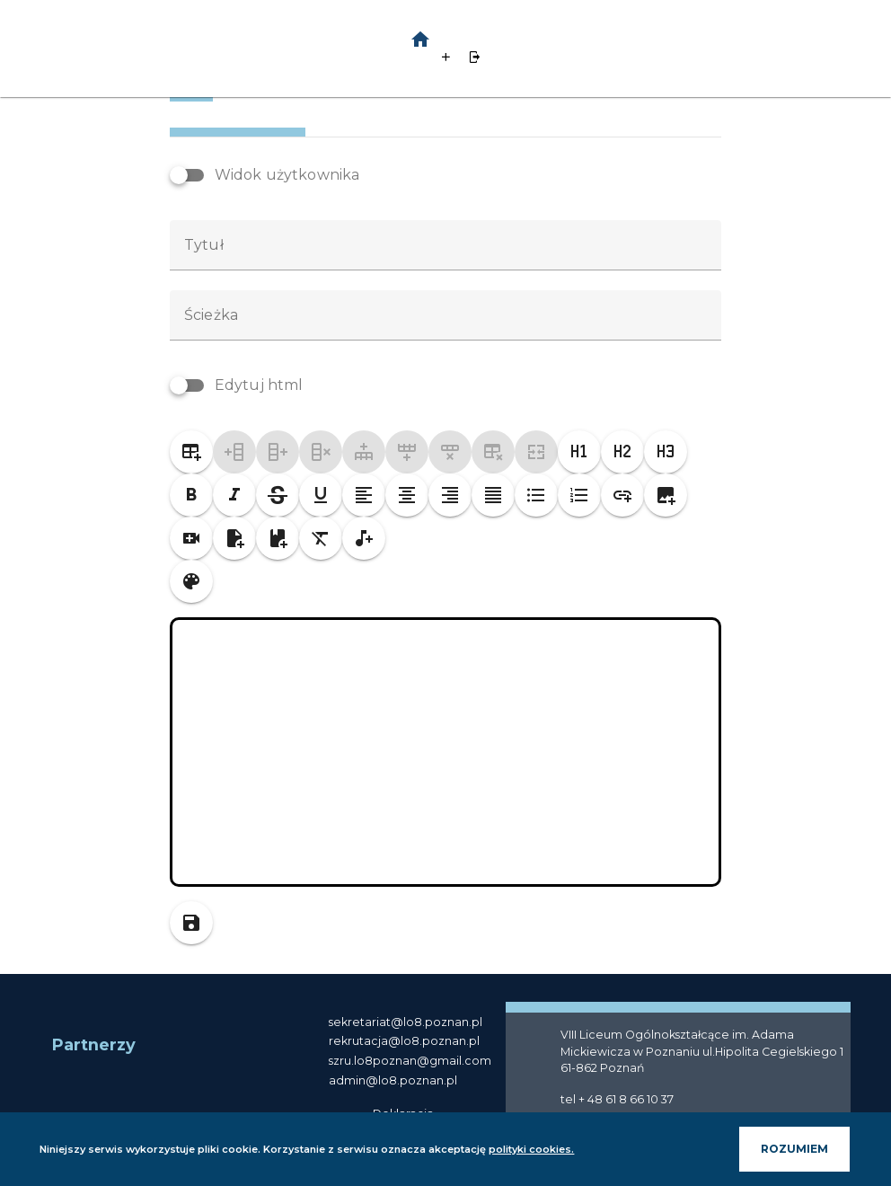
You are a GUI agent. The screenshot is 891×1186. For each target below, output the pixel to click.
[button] (477, 39)
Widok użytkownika (287, 226)
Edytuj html (259, 437)
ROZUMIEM (776, 1148)
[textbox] (445, 297)
